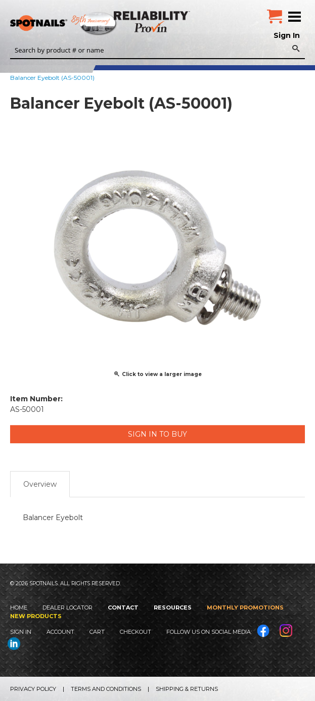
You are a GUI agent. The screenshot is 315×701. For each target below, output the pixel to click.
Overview (40, 484)
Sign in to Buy (157, 434)
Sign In (287, 35)
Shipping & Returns (187, 688)
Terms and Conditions (106, 688)
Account (60, 631)
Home (18, 607)
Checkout (135, 631)
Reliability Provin (153, 21)
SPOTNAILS (76, 23)
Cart (97, 631)
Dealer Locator (67, 607)
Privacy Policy (33, 688)
